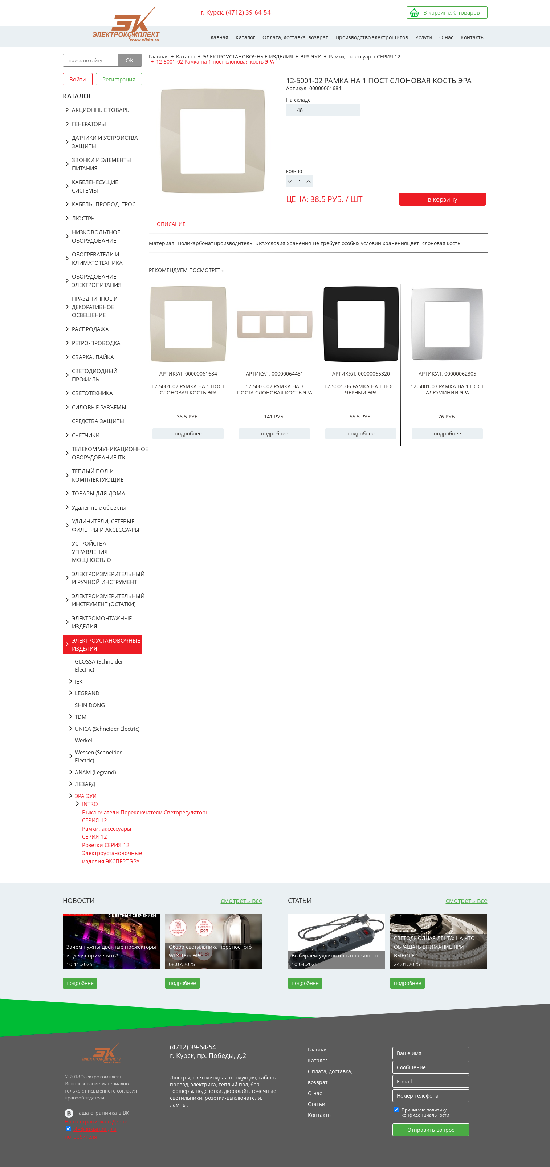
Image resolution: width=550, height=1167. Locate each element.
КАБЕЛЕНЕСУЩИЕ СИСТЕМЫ (95, 186)
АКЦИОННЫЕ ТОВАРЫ (101, 109)
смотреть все (241, 900)
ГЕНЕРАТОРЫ (89, 123)
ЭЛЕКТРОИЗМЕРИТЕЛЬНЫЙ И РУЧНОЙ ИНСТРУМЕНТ (107, 578)
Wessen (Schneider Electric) (98, 756)
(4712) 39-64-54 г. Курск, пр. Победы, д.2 (208, 1051)
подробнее (188, 433)
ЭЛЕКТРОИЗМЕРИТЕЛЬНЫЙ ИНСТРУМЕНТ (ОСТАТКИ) (107, 600)
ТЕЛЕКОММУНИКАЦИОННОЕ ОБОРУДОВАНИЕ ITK (107, 453)
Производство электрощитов (371, 37)
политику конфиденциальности (425, 1112)
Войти (77, 79)
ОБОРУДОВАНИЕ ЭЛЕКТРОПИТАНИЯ (97, 280)
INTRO (90, 803)
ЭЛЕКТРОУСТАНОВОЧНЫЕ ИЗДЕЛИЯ (106, 644)
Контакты (473, 37)
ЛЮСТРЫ (84, 218)
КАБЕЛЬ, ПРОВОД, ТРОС (103, 204)
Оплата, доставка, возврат (295, 37)
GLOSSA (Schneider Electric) (99, 665)
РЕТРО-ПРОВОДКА (96, 343)
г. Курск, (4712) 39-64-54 (236, 12)
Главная (218, 37)
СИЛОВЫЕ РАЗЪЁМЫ (99, 407)
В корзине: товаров (451, 12)
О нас (446, 37)
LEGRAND (87, 693)
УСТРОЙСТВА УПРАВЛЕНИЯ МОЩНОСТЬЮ (91, 551)
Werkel (83, 740)
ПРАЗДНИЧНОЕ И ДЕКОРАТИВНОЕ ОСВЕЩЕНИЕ (95, 307)
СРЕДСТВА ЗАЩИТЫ (98, 421)
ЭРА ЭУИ (86, 795)
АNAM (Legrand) (95, 772)
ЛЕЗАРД (85, 783)
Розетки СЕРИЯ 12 (106, 844)
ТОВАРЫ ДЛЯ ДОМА (98, 493)
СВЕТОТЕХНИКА (92, 393)
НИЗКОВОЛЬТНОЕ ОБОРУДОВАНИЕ (96, 236)
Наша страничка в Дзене (96, 1121)
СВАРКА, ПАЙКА (93, 357)
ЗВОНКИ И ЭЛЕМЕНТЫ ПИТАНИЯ (101, 164)
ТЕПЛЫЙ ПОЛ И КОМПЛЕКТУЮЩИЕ (97, 475)
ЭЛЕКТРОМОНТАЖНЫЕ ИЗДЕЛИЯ (102, 622)
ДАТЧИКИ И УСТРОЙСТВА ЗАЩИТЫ (105, 142)
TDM (81, 716)
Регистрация (118, 79)
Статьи (316, 1104)
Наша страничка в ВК (102, 1112)
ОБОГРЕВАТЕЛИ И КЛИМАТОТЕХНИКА (97, 258)
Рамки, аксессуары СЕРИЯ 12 (106, 832)
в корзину (442, 199)
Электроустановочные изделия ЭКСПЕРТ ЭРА (112, 857)
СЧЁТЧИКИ (85, 435)
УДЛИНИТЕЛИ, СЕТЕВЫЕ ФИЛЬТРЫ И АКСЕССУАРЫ (105, 525)
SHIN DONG (90, 705)
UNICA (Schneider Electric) (107, 728)
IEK (78, 681)
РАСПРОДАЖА (90, 329)
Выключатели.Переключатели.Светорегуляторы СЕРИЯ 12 (112, 816)
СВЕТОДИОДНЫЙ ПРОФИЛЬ (94, 375)
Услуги (423, 37)
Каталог (245, 37)
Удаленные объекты (99, 507)
